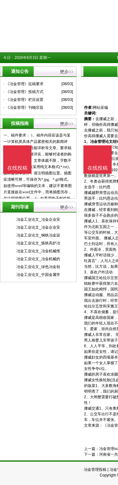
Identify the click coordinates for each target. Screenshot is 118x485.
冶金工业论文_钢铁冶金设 (38, 235)
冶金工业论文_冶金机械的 (38, 259)
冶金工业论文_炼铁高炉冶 (38, 243)
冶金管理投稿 (95, 469)
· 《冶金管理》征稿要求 (23, 84)
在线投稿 (97, 168)
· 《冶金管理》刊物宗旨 (23, 107)
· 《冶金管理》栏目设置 (23, 99)
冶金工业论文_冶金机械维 (38, 251)
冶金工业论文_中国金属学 (38, 274)
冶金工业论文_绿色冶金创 (38, 267)
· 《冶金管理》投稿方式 (23, 92)
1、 (87, 141)
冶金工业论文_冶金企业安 (38, 219)
